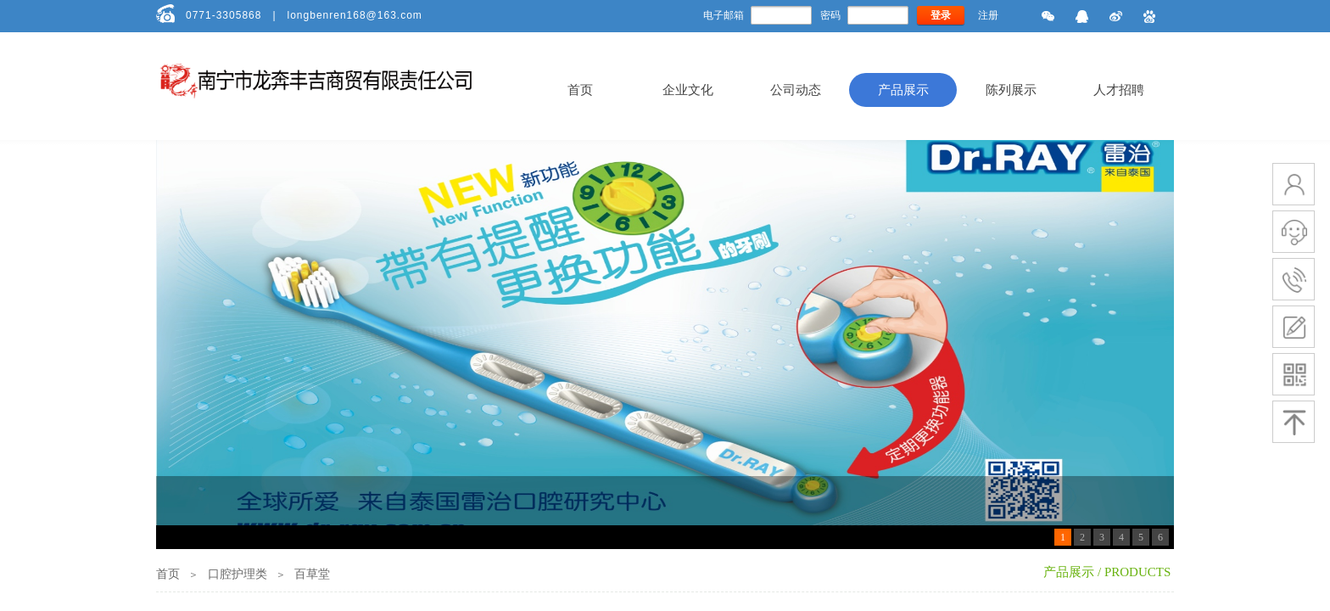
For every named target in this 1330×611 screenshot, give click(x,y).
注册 (988, 15)
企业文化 (687, 90)
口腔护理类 (237, 574)
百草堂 (312, 574)
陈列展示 (1011, 90)
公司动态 (795, 90)
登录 (940, 15)
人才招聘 (1118, 90)
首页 (580, 90)
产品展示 (903, 90)
